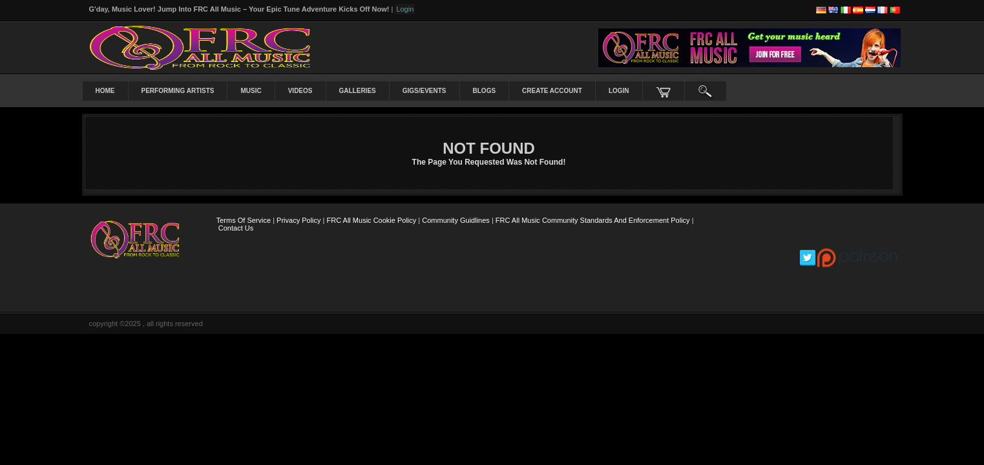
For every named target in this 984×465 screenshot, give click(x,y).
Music (250, 90)
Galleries (357, 90)
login (619, 90)
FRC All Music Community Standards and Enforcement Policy (593, 220)
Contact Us (235, 228)
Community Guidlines (456, 220)
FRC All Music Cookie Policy (372, 220)
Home (105, 90)
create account (552, 90)
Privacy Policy (298, 220)
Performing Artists (178, 90)
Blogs (484, 90)
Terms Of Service (243, 220)
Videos (300, 90)
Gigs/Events (424, 90)
